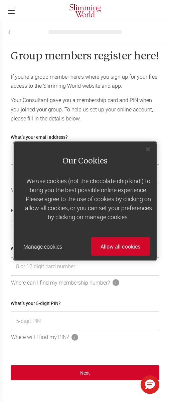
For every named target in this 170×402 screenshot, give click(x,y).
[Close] (148, 149)
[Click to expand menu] (11, 10)
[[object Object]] (85, 266)
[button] (150, 384)
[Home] (85, 10)
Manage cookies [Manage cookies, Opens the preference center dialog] (42, 246)
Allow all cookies (120, 246)
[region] (85, 201)
